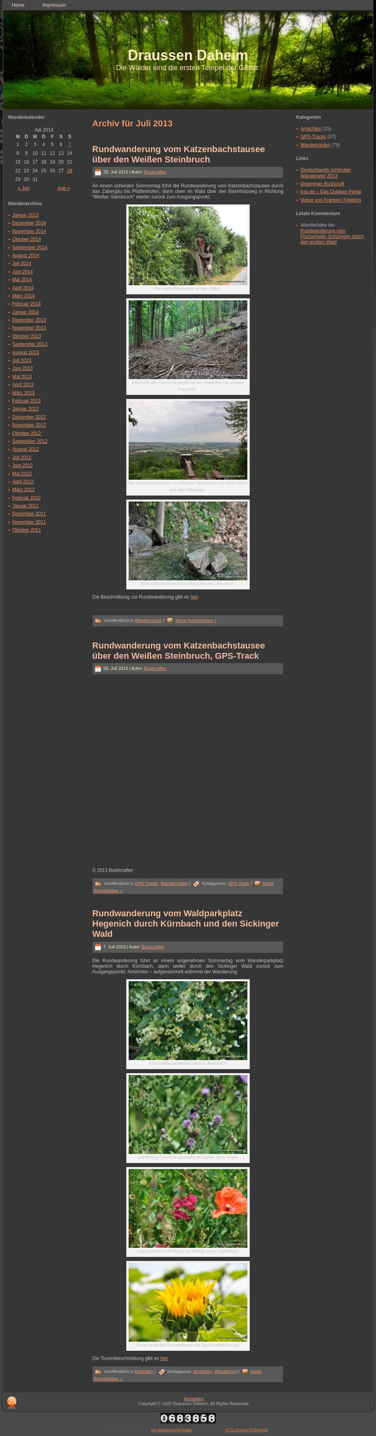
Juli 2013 (21, 360)
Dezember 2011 (29, 514)
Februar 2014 (26, 304)
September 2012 (29, 441)
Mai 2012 (22, 474)
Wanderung (226, 1371)
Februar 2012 (26, 498)
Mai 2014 (22, 279)
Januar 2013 (25, 409)
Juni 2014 (22, 272)
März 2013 (23, 393)
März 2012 (23, 489)
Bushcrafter (155, 172)
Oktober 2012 (26, 433)
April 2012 (23, 481)
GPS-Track (238, 883)
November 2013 (29, 328)
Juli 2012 (21, 457)
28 (69, 171)
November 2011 (29, 522)
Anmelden (194, 1398)
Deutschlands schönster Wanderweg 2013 (325, 172)
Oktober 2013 (26, 336)
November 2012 (29, 425)
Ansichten (144, 1371)
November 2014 (29, 231)
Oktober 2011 (26, 530)
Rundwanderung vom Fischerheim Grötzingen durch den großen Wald (332, 236)
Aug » (63, 188)
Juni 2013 (22, 368)
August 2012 (25, 449)
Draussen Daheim (188, 55)
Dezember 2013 (29, 320)
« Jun (23, 188)
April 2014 (23, 288)
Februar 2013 (26, 401)
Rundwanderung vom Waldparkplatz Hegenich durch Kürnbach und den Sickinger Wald (185, 923)
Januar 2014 (25, 312)
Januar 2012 (25, 506)
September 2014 (29, 247)
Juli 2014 (21, 263)
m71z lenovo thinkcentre (246, 1430)
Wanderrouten (148, 620)
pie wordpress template (171, 1430)
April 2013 (23, 384)
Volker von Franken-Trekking (330, 200)
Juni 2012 (22, 465)
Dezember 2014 (29, 223)
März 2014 (23, 296)
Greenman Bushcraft (322, 184)
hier (194, 597)
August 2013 (25, 352)
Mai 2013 (22, 377)
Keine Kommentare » (195, 620)
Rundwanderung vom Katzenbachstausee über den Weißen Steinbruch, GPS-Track (178, 651)
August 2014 (25, 255)
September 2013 (29, 344)
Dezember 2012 (29, 417)
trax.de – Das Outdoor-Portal (330, 192)
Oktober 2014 (26, 239)
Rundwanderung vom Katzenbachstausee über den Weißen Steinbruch (178, 154)
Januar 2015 (25, 215)
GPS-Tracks (146, 883)
